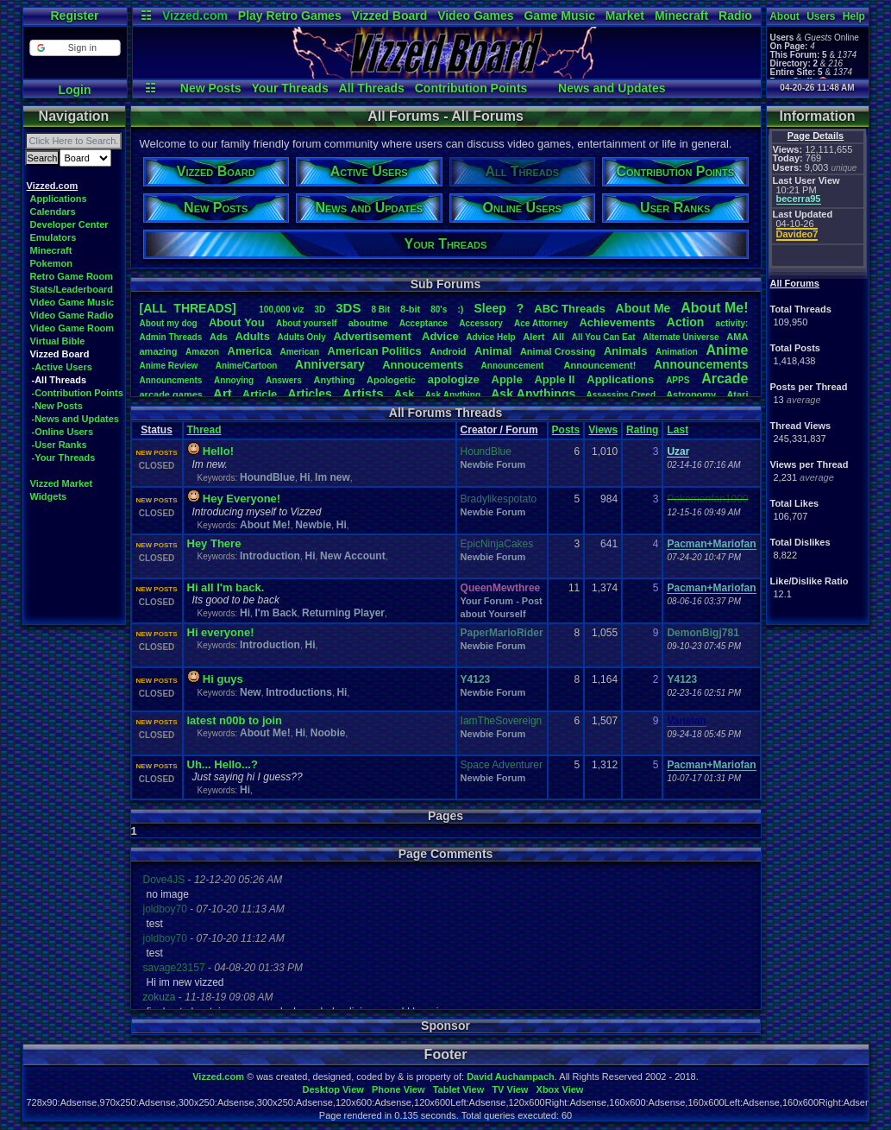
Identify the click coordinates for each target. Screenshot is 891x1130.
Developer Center (69, 224)
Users (820, 16)
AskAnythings (533, 394)
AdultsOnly (302, 337)
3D (320, 309)
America (250, 350)
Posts (566, 430)
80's (438, 309)
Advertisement (373, 336)
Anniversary (330, 364)
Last (677, 430)
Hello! (218, 451)
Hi (305, 477)
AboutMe (643, 308)
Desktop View (332, 1089)
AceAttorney (541, 323)
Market (625, 15)
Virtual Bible (57, 341)
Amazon (202, 352)
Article (259, 394)
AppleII (554, 379)
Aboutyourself (306, 323)
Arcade (724, 378)
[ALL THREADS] (188, 308)
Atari (737, 394)
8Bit (380, 309)
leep (489, 308)
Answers (284, 380)
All (558, 336)
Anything (334, 380)
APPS (677, 380)
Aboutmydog (169, 323)
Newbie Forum (493, 464)
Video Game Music (72, 302)
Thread (204, 430)
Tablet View (459, 1089)
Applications (58, 198)
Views (603, 430)
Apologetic (391, 380)
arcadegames (171, 394)
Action (686, 322)
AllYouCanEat (604, 337)
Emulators (53, 237)
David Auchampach (511, 1076)
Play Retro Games (290, 15)
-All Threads (59, 380)
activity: (732, 323)
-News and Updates (75, 418)
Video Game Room (72, 328)
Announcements (701, 364)
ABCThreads (569, 308)
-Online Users (63, 431)
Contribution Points (471, 88)
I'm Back (276, 613)
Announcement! (600, 365)
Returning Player (343, 613)
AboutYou (237, 322)
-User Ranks (59, 444)
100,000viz (281, 309)
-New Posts (57, 406)
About (784, 16)
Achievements (617, 322)
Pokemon (51, 263)
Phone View (398, 1089)
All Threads (372, 88)
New (250, 692)
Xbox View (560, 1089)
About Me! (265, 525)
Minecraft (681, 15)
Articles (309, 394)
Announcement (514, 365)
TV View (510, 1089)
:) (460, 309)
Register (74, 15)
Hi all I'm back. (226, 587)
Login (74, 90)
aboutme (368, 323)
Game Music (559, 15)
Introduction (270, 556)
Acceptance (423, 323)
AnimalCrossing (557, 351)
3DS (348, 307)
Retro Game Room (72, 276)
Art (222, 393)
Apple (507, 379)
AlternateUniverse (680, 337)
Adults (252, 336)
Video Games (475, 15)
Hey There (214, 543)
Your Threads (289, 88)
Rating (642, 430)
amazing (159, 351)
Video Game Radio (72, 315)
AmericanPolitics (375, 350)
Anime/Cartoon (247, 365)
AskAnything (452, 395)
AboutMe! (714, 307)
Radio (735, 15)
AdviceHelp (490, 337)
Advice (440, 336)
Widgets (48, 496)
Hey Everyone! (241, 498)
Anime (727, 350)
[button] (74, 48)
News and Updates (611, 88)
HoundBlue (267, 477)
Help (854, 16)
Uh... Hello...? (222, 764)
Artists (363, 393)
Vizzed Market (61, 483)
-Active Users (62, 367)
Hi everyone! (220, 632)
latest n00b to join (235, 720)
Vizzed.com (195, 15)
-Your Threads (64, 457)
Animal (492, 350)
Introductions (299, 692)
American (299, 352)
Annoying (234, 380)
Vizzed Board (390, 15)
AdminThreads (171, 337)
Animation (677, 352)
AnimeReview (169, 365)
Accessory (481, 323)
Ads (219, 336)
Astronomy (691, 394)
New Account (353, 556)
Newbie (313, 525)
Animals (626, 350)
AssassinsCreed (621, 395)
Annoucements (422, 364)
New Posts (211, 88)
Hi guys (223, 678)
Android (448, 351)
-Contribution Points (77, 393)
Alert (533, 336)
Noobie (328, 733)
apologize (454, 379)
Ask (404, 394)
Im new (332, 477)
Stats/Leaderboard (72, 289)
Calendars (53, 211)
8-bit (410, 309)
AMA (737, 336)
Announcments (171, 380)
